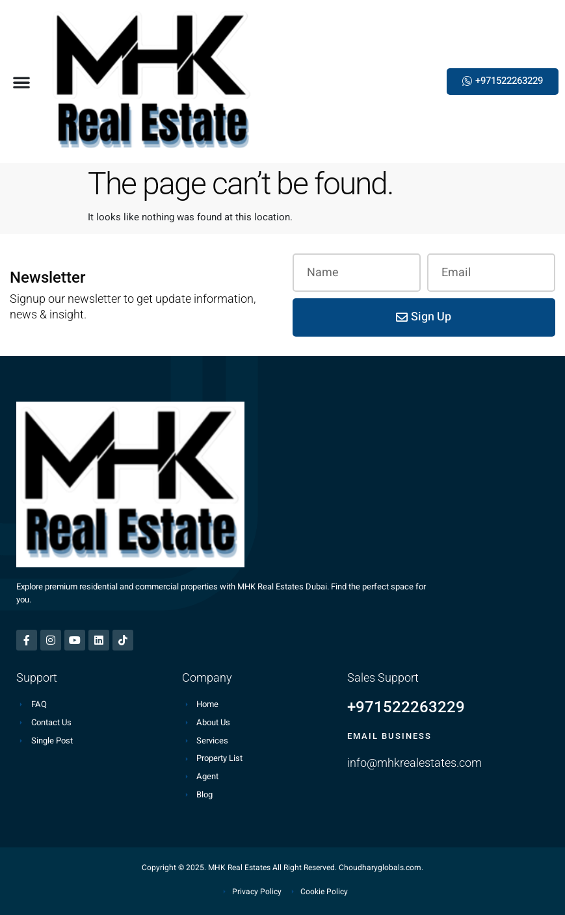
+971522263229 (406, 707)
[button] (21, 82)
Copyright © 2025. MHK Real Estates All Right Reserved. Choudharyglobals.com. (282, 867)
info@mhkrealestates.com (414, 762)
